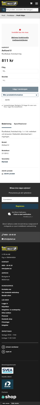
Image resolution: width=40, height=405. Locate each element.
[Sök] (20, 10)
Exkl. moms (15, 403)
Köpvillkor (5, 306)
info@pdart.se (9, 239)
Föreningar (5, 322)
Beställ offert (6, 295)
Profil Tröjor (20, 15)
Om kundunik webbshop (10, 292)
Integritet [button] (5, 325)
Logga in (5, 303)
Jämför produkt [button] (8, 174)
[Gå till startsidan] (9, 3)
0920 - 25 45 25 (10, 235)
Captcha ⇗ (28, 216)
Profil (3, 15)
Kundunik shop (7, 319)
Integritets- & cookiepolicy (11, 310)
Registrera (20, 206)
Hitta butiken (6, 313)
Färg (3, 67)
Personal (5, 316)
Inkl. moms (6, 403)
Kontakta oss (6, 289)
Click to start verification (22, 214)
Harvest (5, 162)
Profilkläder (10, 15)
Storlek (5, 77)
